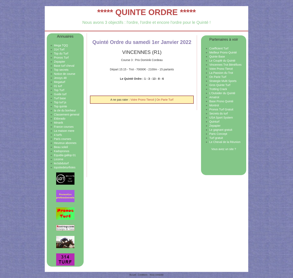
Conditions (142, 275)
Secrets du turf (218, 113)
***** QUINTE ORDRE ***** (146, 12)
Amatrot (214, 97)
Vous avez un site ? (223, 149)
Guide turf (60, 94)
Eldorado (59, 118)
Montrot (214, 105)
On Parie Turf (164, 99)
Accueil (132, 275)
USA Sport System (221, 117)
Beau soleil (61, 147)
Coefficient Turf (218, 48)
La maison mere (64, 130)
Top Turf (59, 90)
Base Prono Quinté (221, 101)
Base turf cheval (64, 65)
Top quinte (60, 106)
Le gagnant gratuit (220, 129)
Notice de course (64, 73)
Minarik (58, 122)
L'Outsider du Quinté (222, 93)
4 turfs (58, 134)
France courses (63, 126)
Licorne (58, 159)
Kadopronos (61, 151)
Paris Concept (218, 133)
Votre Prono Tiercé (142, 99)
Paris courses (62, 139)
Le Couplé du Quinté (222, 60)
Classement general (66, 114)
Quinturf (214, 121)
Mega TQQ (61, 45)
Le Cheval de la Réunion (224, 142)
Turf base (60, 98)
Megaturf (59, 82)
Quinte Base (217, 56)
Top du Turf (61, 53)
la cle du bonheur (65, 110)
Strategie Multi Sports (222, 81)
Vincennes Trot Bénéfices (225, 64)
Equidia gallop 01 (65, 155)
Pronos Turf (61, 57)
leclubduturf (61, 163)
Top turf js (60, 102)
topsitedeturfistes (64, 167)
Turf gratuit (216, 138)
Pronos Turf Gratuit (221, 109)
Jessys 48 (60, 78)
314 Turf (59, 49)
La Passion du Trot (221, 72)
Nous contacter (156, 275)
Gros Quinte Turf (219, 85)
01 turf (58, 86)
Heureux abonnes (65, 143)
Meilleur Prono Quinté (223, 52)
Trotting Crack (218, 89)
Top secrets (61, 69)
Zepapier (59, 61)
